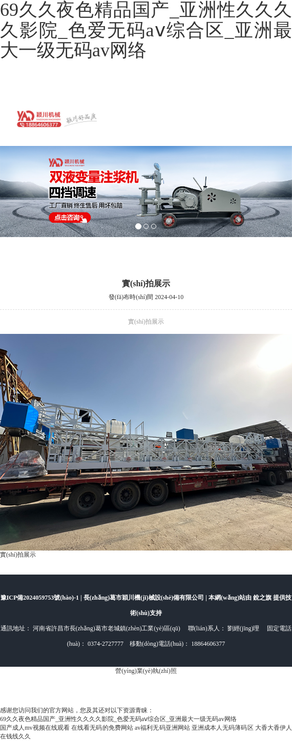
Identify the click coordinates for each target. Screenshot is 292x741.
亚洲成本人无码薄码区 (223, 727)
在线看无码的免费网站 (102, 727)
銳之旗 (263, 597)
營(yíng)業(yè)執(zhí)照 (145, 670)
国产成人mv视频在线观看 (35, 727)
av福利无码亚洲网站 (162, 727)
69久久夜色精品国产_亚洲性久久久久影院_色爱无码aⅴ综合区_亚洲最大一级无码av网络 (118, 719)
